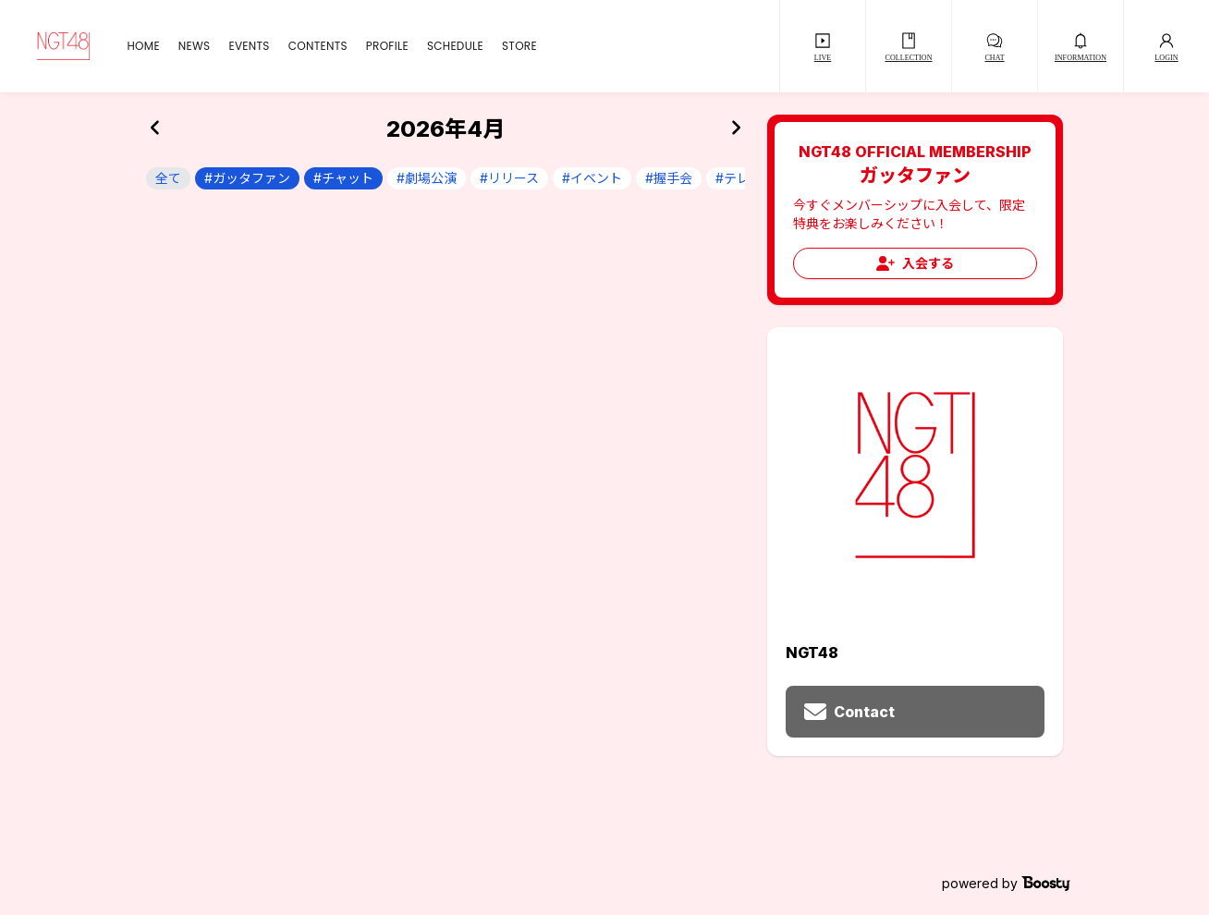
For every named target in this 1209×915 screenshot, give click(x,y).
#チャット (343, 178)
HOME (143, 46)
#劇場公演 (427, 178)
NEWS (194, 46)
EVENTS (248, 46)
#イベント (592, 178)
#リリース (509, 178)
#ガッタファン (247, 178)
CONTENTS (318, 46)
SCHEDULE (455, 46)
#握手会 (668, 178)
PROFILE (387, 46)
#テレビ (739, 178)
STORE (519, 46)
